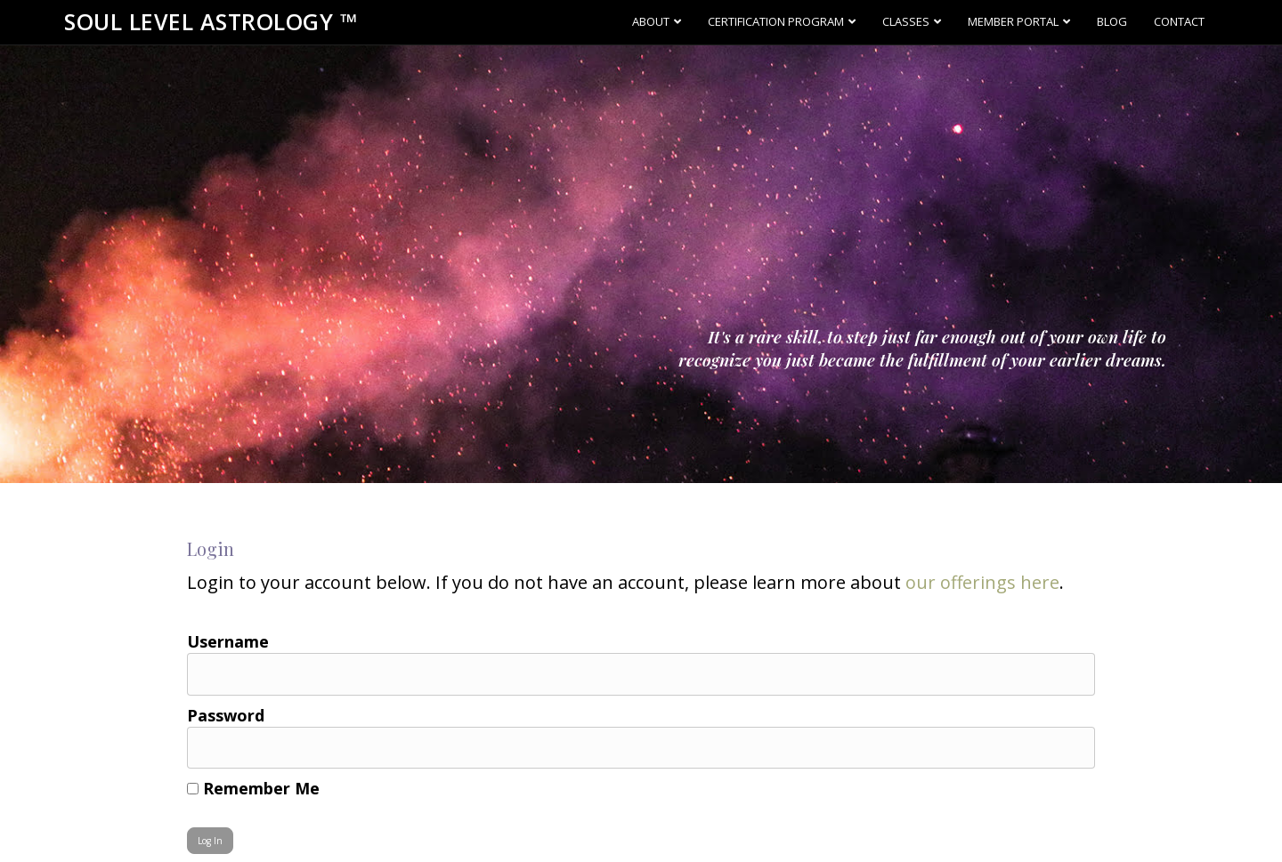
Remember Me (253, 788)
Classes (905, 21)
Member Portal (1013, 21)
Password (225, 715)
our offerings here (982, 582)
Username (228, 641)
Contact (1179, 21)
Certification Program (776, 21)
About (650, 21)
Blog (1112, 21)
